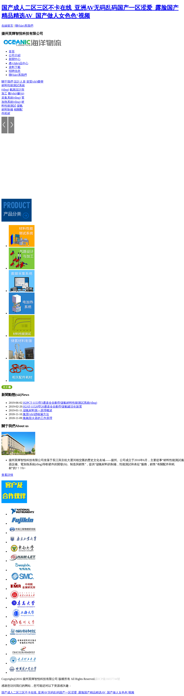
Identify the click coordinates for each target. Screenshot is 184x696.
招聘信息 (14, 71)
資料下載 (14, 67)
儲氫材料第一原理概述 (37, 410)
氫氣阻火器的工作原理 (37, 418)
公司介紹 (14, 55)
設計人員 (20, 81)
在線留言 (7, 25)
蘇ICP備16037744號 (107, 678)
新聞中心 (14, 59)
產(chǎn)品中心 (18, 63)
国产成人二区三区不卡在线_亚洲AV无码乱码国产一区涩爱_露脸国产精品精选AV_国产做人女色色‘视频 (67, 692)
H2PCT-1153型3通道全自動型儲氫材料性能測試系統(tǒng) (59, 402)
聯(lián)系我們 (24, 25)
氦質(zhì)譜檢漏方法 (35, 414)
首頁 (12, 51)
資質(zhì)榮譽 (34, 81)
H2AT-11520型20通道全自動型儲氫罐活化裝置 (52, 406)
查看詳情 (7, 474)
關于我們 (7, 81)
